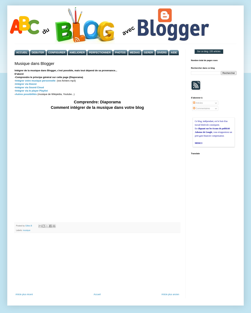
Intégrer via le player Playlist (31, 90)
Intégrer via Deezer (26, 84)
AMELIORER (77, 52)
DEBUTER (38, 52)
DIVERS (162, 52)
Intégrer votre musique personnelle (35, 80)
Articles (198, 103)
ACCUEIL (21, 52)
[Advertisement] (97, 263)
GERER (148, 52)
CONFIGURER (56, 52)
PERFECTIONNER (100, 52)
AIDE (174, 52)
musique (26, 230)
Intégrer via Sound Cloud (29, 87)
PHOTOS (120, 52)
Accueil (97, 294)
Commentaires (201, 108)
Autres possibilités (26, 94)
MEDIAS (135, 52)
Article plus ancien (170, 294)
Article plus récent (24, 294)
